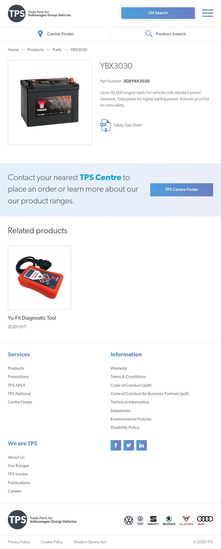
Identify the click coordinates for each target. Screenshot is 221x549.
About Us (16, 458)
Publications (19, 483)
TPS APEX (16, 386)
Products (36, 50)
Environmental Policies (131, 419)
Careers (14, 491)
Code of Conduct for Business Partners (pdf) (150, 394)
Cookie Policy (52, 542)
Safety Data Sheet (128, 125)
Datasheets (121, 411)
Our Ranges (18, 466)
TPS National (19, 394)
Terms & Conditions (128, 377)
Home (13, 50)
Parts (57, 50)
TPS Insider (18, 474)
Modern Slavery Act (90, 542)
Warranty (119, 369)
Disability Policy (125, 428)
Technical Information (130, 402)
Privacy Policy (19, 542)
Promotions (18, 377)
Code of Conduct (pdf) (131, 386)
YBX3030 (79, 50)
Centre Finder (20, 402)
